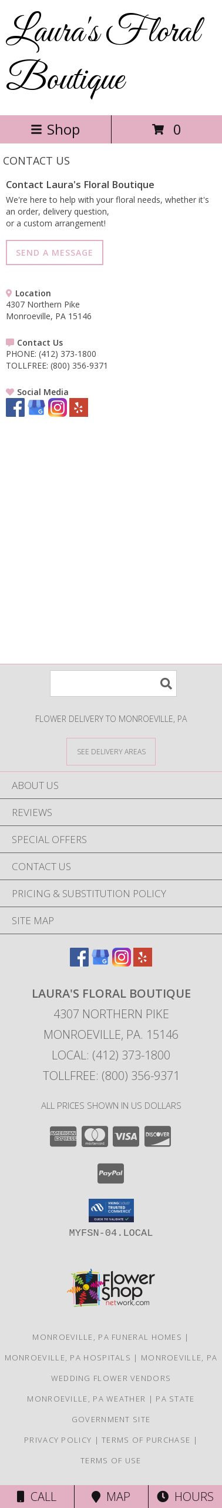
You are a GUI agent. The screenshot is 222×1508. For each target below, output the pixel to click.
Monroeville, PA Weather (86, 1398)
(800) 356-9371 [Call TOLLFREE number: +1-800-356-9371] (79, 365)
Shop (55, 129)
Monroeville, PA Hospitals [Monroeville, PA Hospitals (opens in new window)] (68, 1357)
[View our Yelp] (78, 413)
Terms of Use (111, 1460)
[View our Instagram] (57, 413)
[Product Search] (113, 683)
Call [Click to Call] (36, 1496)
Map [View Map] (111, 1496)
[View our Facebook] (15, 413)
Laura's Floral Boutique (103, 56)
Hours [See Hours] (185, 1496)
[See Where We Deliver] (111, 751)
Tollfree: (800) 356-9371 (111, 1076)
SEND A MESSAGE (54, 252)
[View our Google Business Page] (36, 413)
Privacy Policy (58, 1440)
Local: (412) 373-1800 (111, 1055)
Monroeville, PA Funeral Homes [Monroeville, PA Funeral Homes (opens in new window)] (107, 1337)
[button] (111, 1210)
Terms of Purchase (146, 1440)
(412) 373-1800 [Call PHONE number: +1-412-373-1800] (67, 353)
